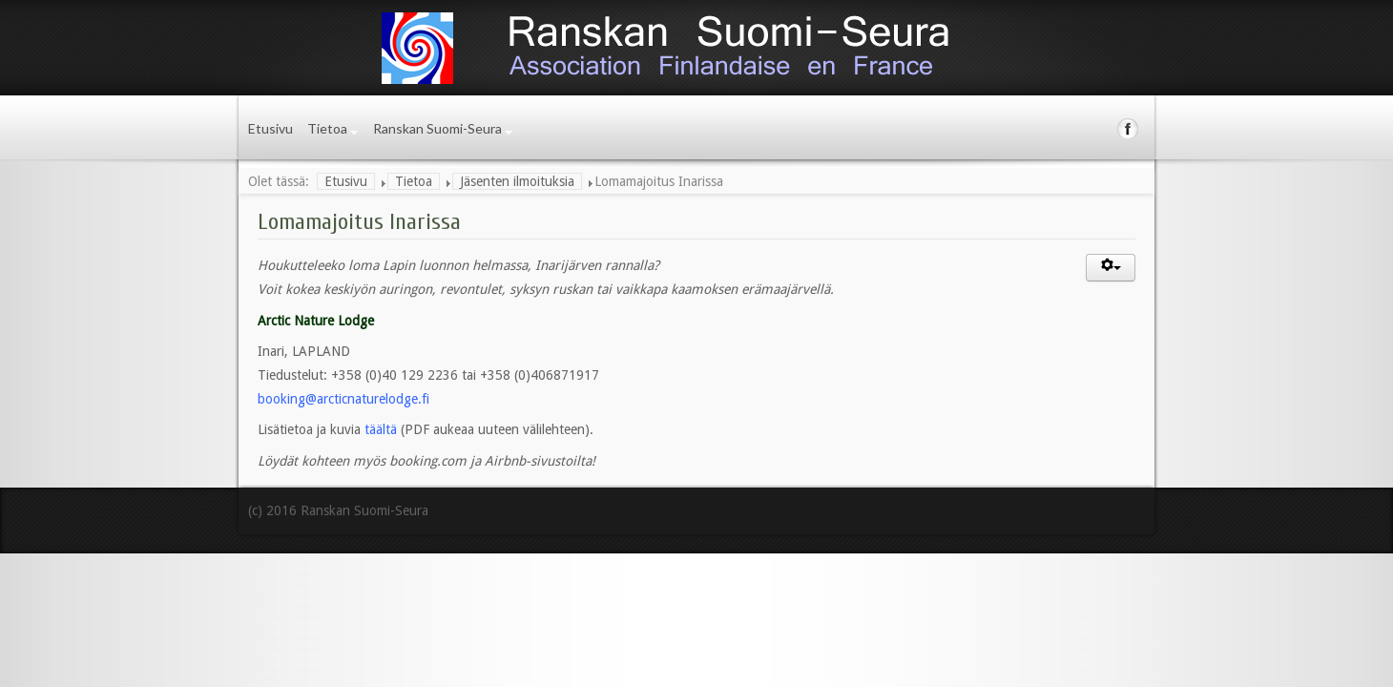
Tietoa (327, 128)
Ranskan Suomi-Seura (437, 128)
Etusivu (270, 128)
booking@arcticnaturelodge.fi (343, 398)
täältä (382, 429)
